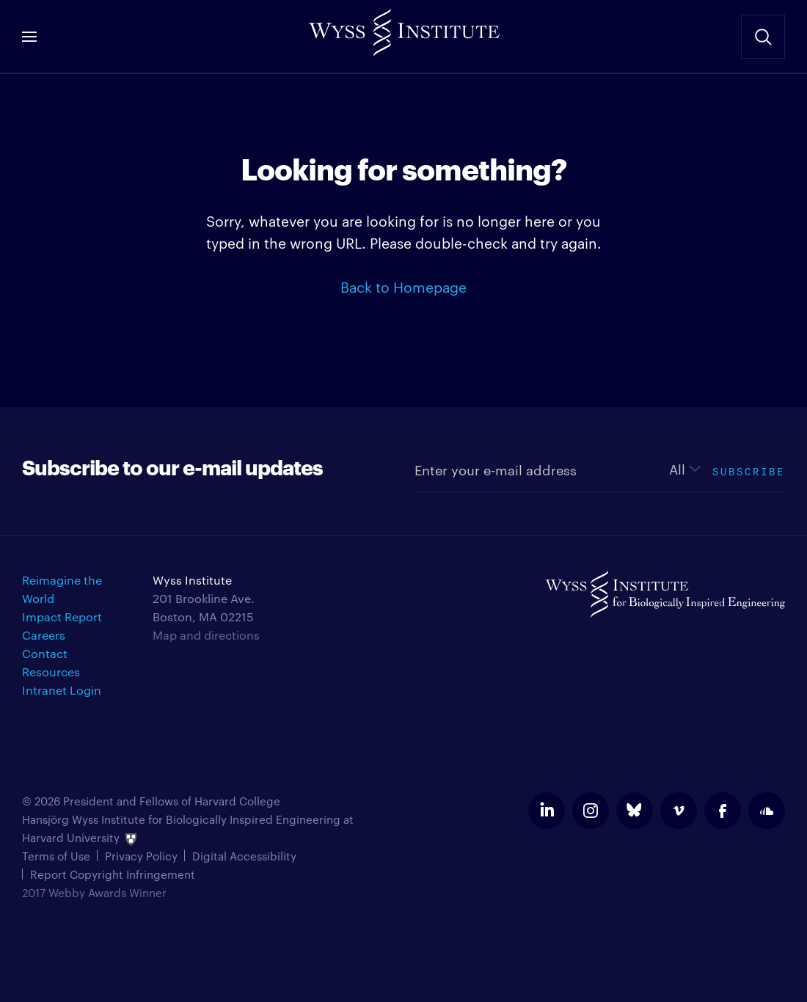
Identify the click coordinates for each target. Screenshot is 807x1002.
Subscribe (748, 470)
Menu (29, 36)
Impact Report (62, 616)
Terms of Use (56, 855)
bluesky (634, 810)
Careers (43, 635)
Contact (44, 653)
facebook (722, 810)
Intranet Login (61, 690)
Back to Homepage (403, 286)
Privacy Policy (141, 855)
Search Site (763, 37)
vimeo (678, 810)
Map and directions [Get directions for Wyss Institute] (206, 635)
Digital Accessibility (244, 855)
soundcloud (766, 810)
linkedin (546, 810)
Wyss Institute (403, 29)
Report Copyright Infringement (112, 874)
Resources (51, 671)
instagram (590, 810)
